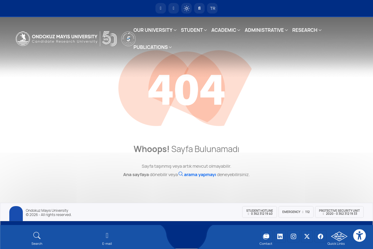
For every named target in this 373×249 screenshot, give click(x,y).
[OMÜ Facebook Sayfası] (320, 236)
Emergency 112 (296, 212)
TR (212, 8)
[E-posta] (173, 8)
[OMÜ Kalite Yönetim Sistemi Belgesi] (339, 236)
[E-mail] (107, 238)
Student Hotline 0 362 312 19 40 (259, 212)
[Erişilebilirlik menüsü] (359, 235)
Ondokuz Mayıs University (47, 210)
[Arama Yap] (199, 8)
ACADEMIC (223, 30)
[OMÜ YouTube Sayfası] (266, 236)
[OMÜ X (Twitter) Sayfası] (307, 236)
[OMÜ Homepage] (160, 8)
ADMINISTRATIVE (264, 30)
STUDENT (192, 30)
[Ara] (197, 174)
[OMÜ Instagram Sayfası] (293, 236)
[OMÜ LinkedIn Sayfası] (280, 236)
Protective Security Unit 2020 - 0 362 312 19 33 (339, 212)
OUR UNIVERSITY (153, 30)
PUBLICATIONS (151, 47)
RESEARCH (304, 30)
